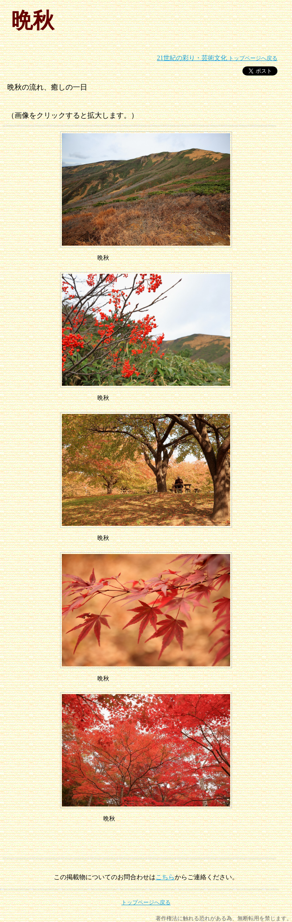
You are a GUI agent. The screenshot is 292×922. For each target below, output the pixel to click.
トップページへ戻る (217, 58)
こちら (165, 877)
